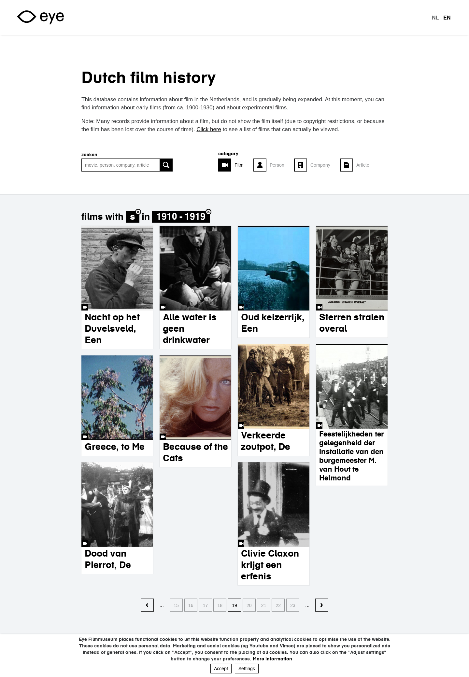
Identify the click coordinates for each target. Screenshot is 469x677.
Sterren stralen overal (351, 322)
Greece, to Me (115, 446)
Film (239, 165)
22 (278, 605)
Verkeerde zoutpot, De (265, 440)
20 (249, 605)
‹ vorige (147, 605)
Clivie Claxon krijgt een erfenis (270, 564)
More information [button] (272, 659)
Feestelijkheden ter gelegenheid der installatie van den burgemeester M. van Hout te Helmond (351, 455)
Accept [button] (221, 668)
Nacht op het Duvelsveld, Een (112, 328)
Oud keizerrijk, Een (273, 322)
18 (219, 605)
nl (435, 17)
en (447, 17)
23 (292, 605)
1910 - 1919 (181, 216)
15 (176, 605)
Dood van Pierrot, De (108, 559)
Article (362, 165)
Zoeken (89, 155)
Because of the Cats (195, 452)
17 (205, 605)
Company (320, 165)
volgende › (322, 605)
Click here (208, 129)
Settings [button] (246, 668)
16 (190, 605)
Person (277, 165)
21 (263, 605)
